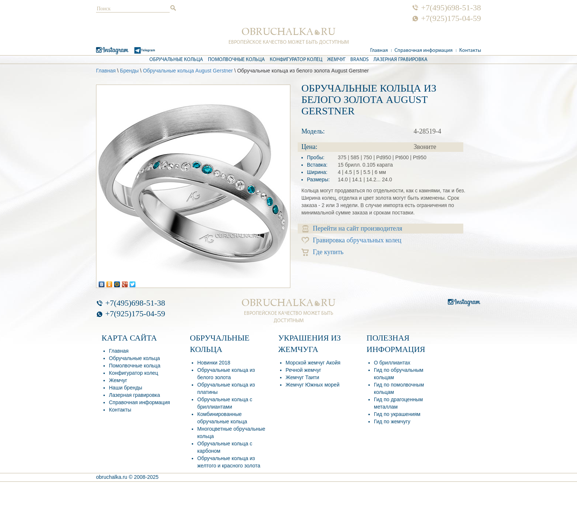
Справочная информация (423, 50)
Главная (379, 50)
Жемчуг (336, 60)
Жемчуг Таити (302, 377)
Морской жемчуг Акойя (313, 363)
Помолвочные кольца (236, 60)
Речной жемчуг (303, 370)
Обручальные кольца (176, 60)
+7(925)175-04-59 (451, 18)
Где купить (322, 252)
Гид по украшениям (397, 414)
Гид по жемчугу (392, 421)
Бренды (129, 71)
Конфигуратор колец (296, 60)
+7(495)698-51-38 (451, 8)
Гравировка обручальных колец (351, 240)
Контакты (470, 50)
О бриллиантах (392, 363)
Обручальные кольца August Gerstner (188, 71)
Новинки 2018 (213, 363)
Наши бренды (125, 388)
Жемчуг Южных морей (312, 385)
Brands (359, 60)
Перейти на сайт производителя (352, 229)
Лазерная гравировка (401, 60)
